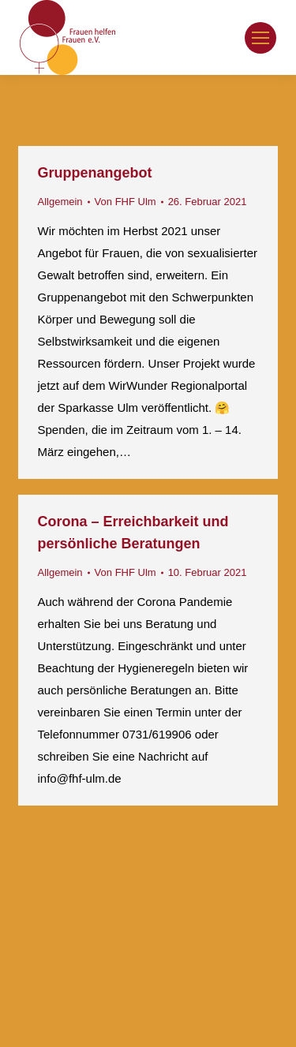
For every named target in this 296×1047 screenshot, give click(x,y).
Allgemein (60, 202)
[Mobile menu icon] (260, 38)
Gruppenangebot (95, 173)
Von (125, 202)
